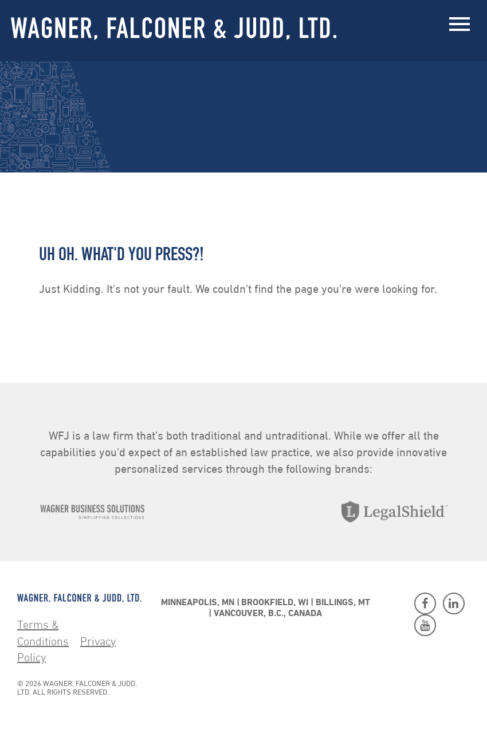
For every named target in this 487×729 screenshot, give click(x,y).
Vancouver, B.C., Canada (268, 613)
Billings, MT (343, 603)
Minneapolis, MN (197, 603)
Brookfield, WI (274, 603)
